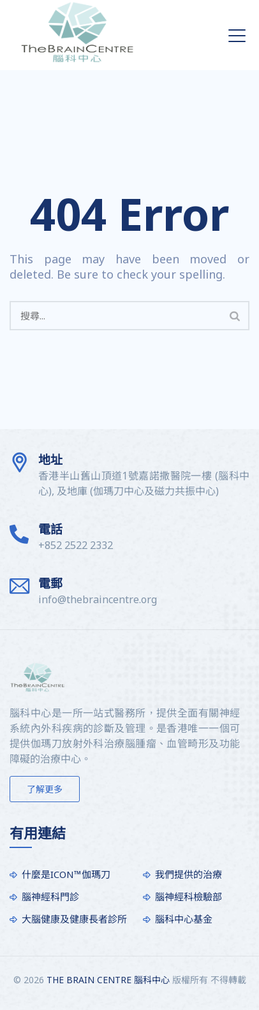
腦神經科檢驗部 (188, 896)
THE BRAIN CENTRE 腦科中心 (108, 980)
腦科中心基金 (183, 918)
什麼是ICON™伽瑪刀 (66, 874)
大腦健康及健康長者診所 (74, 918)
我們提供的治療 (188, 874)
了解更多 (45, 789)
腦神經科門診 (50, 896)
